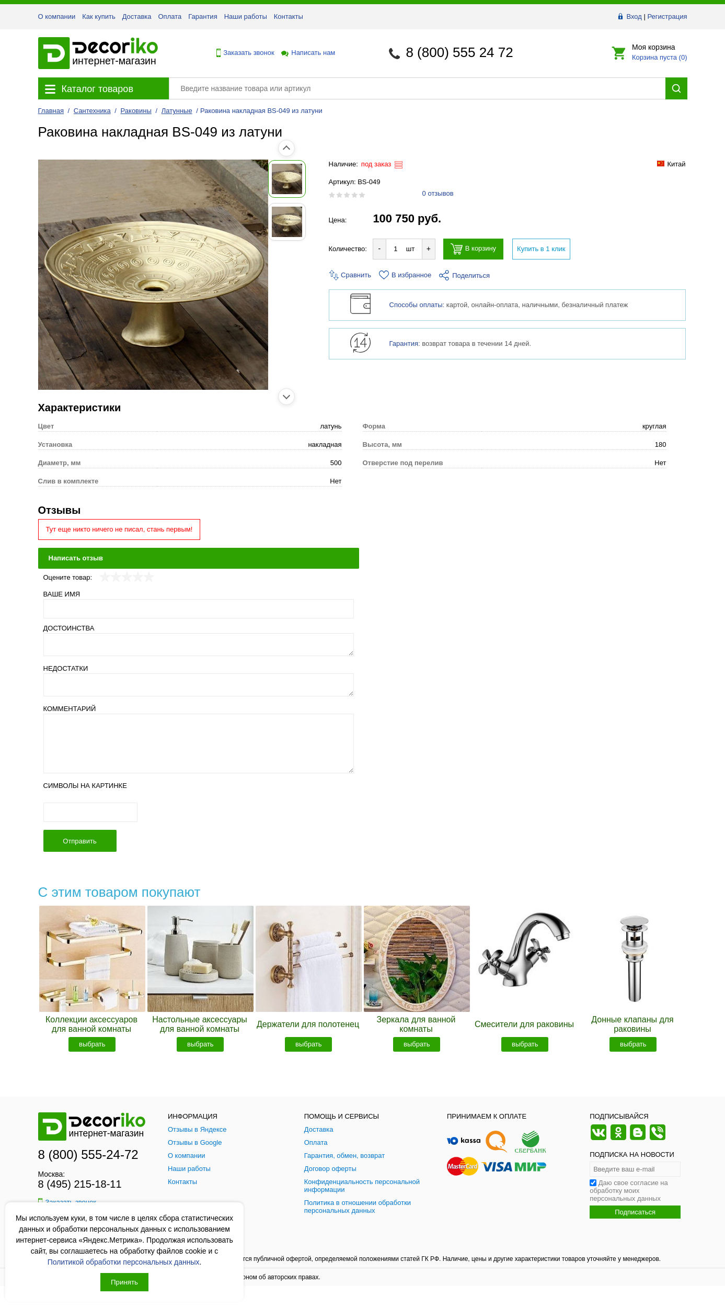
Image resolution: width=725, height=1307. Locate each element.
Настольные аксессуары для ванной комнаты (199, 1024)
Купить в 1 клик (541, 249)
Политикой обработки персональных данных (124, 1262)
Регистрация (667, 16)
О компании (57, 16)
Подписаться (635, 1212)
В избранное (405, 275)
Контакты (288, 16)
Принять (124, 1282)
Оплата (170, 16)
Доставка (137, 16)
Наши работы (245, 16)
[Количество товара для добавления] (395, 249)
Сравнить (350, 275)
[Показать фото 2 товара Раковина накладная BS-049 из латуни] (61, 222)
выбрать (92, 1044)
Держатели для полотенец (308, 1024)
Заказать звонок (242, 53)
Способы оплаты (416, 305)
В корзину (473, 249)
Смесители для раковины (524, 1024)
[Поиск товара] (417, 88)
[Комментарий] (198, 743)
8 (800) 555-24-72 (88, 1154)
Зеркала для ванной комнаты (416, 1024)
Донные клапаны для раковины (632, 1024)
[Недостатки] (198, 684)
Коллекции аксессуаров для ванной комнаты (91, 1024)
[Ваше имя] (198, 608)
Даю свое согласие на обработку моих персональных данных (629, 1190)
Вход (633, 16)
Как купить (98, 16)
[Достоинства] (198, 644)
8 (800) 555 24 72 (459, 52)
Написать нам (307, 53)
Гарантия (202, 16)
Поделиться (464, 275)
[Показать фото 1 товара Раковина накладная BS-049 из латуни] (61, 179)
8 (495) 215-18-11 (80, 1184)
